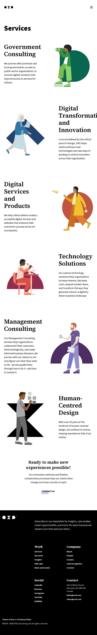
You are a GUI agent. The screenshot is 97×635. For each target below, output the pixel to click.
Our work (38, 555)
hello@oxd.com (74, 595)
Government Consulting (22, 50)
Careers (70, 559)
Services (38, 551)
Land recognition (74, 563)
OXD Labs (38, 563)
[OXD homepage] (8, 8)
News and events (42, 567)
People (70, 555)
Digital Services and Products (17, 195)
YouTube (38, 597)
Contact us (48, 491)
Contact (70, 567)
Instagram (39, 593)
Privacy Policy (24, 619)
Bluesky (38, 589)
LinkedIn (38, 585)
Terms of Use (8, 619)
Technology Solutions (76, 260)
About (69, 551)
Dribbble (38, 601)
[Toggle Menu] (91, 7)
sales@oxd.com (74, 599)
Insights (38, 559)
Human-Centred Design (70, 405)
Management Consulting (23, 325)
